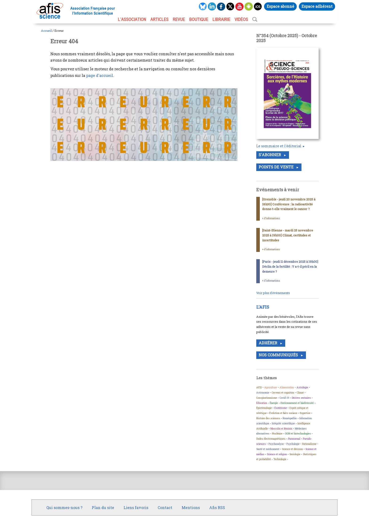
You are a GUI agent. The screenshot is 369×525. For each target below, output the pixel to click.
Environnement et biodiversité (297, 403)
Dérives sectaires (301, 397)
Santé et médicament (267, 449)
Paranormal (294, 438)
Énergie (274, 403)
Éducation (261, 403)
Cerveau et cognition (283, 392)
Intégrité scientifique (283, 423)
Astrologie (302, 387)
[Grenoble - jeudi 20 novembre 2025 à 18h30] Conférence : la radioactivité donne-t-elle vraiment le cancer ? (288, 204)
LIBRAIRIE (221, 19)
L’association (132, 19)
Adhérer (268, 342)
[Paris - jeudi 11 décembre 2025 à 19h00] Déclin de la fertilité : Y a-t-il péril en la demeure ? (290, 266)
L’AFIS (263, 307)
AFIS (259, 387)
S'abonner (270, 154)
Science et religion (277, 454)
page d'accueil (99, 75)
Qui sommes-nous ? (64, 507)
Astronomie (262, 392)
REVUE (179, 19)
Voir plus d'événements (273, 293)
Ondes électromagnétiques (270, 438)
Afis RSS (217, 507)
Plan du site (103, 507)
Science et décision (292, 449)
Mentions (191, 507)
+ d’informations (271, 218)
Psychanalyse (276, 443)
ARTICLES (159, 19)
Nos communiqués (279, 354)
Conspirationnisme (266, 397)
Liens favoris (136, 507)
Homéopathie (290, 418)
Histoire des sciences (268, 418)
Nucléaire (277, 433)
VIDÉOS (241, 19)
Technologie (279, 459)
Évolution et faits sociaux (283, 413)
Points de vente (276, 166)
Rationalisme (309, 443)
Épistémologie (264, 408)
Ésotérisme (280, 408)
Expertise (305, 413)
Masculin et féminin (281, 428)
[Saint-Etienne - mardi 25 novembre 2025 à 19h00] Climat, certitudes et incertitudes (287, 235)
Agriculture (270, 387)
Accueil (46, 30)
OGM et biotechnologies (298, 433)
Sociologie (294, 454)
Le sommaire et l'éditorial (278, 146)
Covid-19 (284, 397)
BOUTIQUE (198, 19)
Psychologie (293, 443)
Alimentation (287, 387)
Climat (300, 392)
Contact (165, 507)
